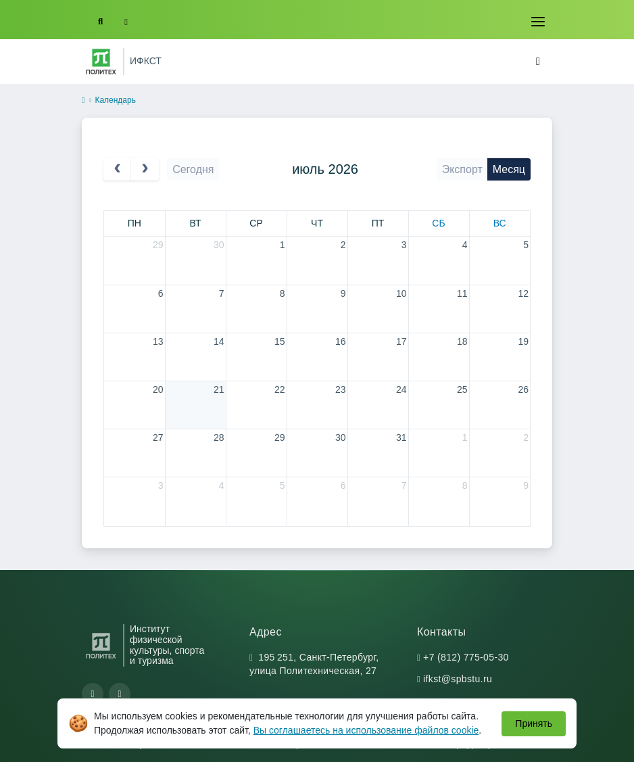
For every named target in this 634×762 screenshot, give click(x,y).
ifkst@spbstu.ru (457, 678)
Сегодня (193, 169)
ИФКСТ (146, 60)
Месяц (509, 169)
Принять (533, 723)
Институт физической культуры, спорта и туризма (167, 645)
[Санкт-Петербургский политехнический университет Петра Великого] (101, 61)
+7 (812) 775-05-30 (466, 657)
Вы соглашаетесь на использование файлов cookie (366, 730)
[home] (83, 101)
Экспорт (462, 169)
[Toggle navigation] (538, 21)
